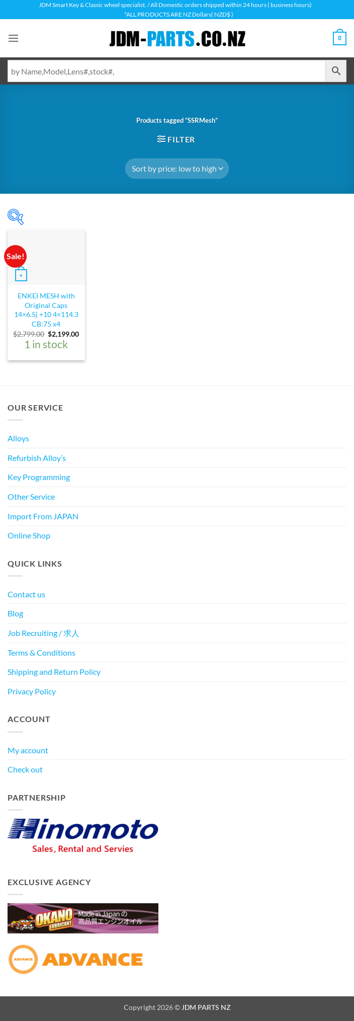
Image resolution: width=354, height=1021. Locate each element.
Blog (15, 613)
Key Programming (39, 477)
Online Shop (29, 535)
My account (28, 750)
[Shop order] (176, 169)
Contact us (26, 594)
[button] (14, 38)
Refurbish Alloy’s (37, 457)
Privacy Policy (32, 691)
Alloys (18, 438)
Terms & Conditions (41, 652)
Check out (25, 769)
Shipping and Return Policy (54, 671)
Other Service (31, 496)
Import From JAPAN (43, 516)
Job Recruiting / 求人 (43, 633)
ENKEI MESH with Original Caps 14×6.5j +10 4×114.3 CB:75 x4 (46, 309)
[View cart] (339, 38)
